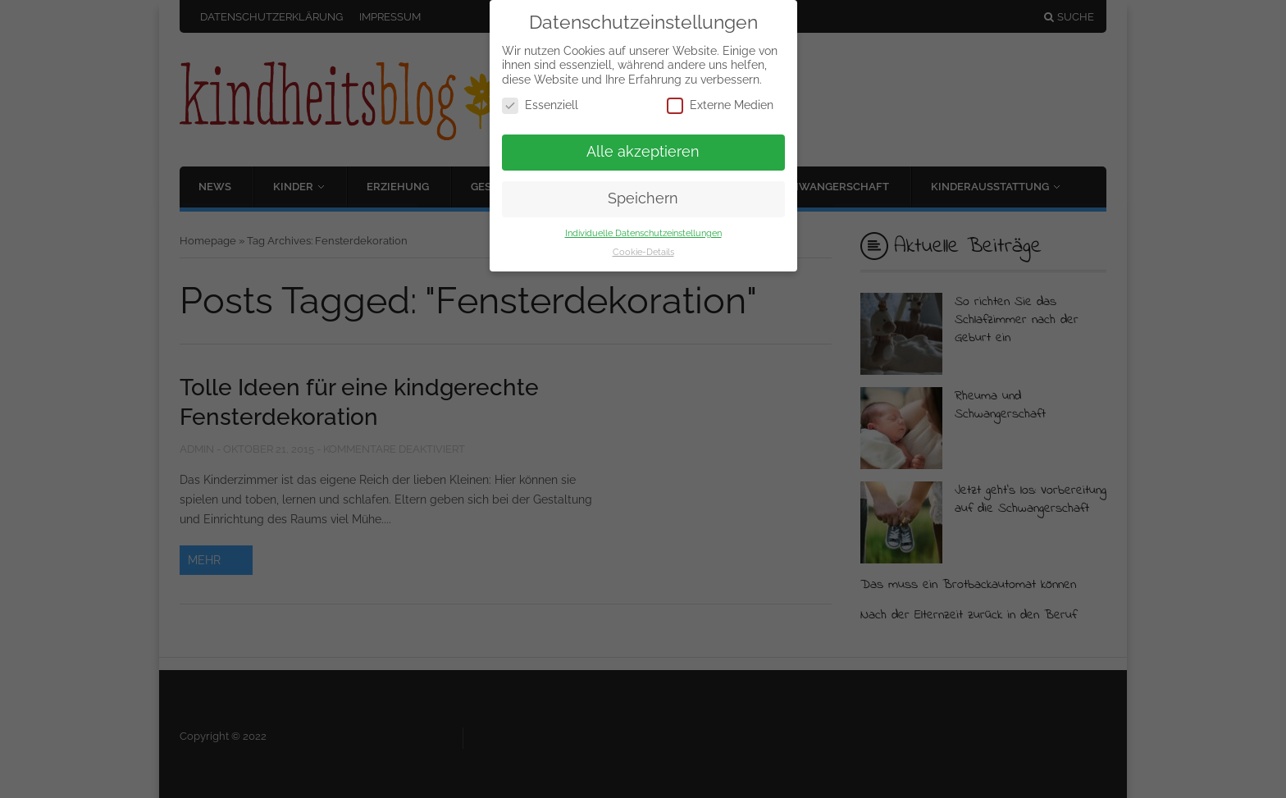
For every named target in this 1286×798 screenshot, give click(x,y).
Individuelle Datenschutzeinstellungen (643, 233)
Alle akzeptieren (643, 152)
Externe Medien (720, 105)
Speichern (643, 198)
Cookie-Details (643, 252)
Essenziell (540, 105)
